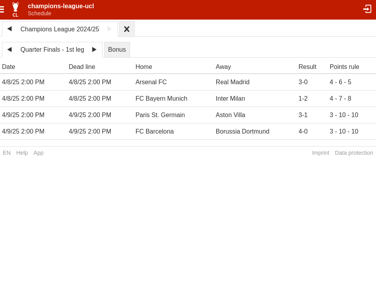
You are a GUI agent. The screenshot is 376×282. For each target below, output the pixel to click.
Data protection (354, 153)
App (39, 153)
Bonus (117, 49)
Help (22, 153)
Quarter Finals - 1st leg (52, 49)
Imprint (320, 153)
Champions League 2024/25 (59, 29)
